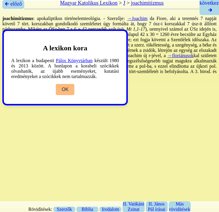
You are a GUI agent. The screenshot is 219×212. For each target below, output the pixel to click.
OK (65, 89)
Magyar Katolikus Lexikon (88, 3)
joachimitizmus (147, 3)
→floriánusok (180, 55)
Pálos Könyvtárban (74, 60)
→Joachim (137, 18)
